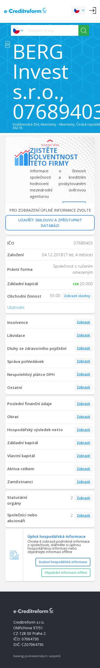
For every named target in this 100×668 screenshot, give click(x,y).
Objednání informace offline (66, 572)
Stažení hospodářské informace (63, 562)
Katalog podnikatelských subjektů (37, 656)
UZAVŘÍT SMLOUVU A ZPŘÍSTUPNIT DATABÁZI (50, 222)
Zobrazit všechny (77, 296)
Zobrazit (83, 322)
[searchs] (51, 30)
